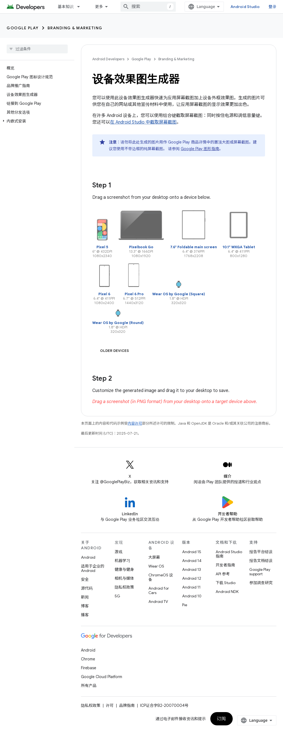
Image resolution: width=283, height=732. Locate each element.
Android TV (158, 601)
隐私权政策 (124, 587)
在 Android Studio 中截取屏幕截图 (143, 122)
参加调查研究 (260, 582)
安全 (85, 579)
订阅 (221, 718)
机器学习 (122, 560)
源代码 (87, 588)
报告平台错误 (260, 551)
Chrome (88, 659)
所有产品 (88, 685)
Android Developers (108, 59)
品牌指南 (127, 705)
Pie (184, 604)
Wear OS (156, 566)
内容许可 (135, 423)
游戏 (118, 551)
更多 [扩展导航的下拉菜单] (99, 6)
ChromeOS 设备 (160, 577)
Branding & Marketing (75, 27)
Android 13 (191, 569)
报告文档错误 (260, 560)
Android (88, 557)
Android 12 (191, 578)
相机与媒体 (124, 578)
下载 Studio (225, 582)
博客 (85, 605)
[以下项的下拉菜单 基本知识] (81, 6)
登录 (273, 6)
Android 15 (191, 551)
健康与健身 (124, 569)
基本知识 (66, 6)
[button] (36, 121)
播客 (85, 614)
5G (117, 596)
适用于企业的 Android (92, 568)
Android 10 (191, 596)
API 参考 (223, 573)
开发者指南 (225, 565)
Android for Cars (158, 590)
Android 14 (191, 560)
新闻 (85, 597)
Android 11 (191, 587)
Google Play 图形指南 (200, 148)
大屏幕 (154, 557)
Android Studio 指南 (229, 554)
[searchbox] (37, 49)
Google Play (23, 27)
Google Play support (259, 571)
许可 (110, 705)
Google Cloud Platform (101, 676)
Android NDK (227, 591)
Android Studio (245, 6)
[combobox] (148, 7)
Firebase (88, 667)
